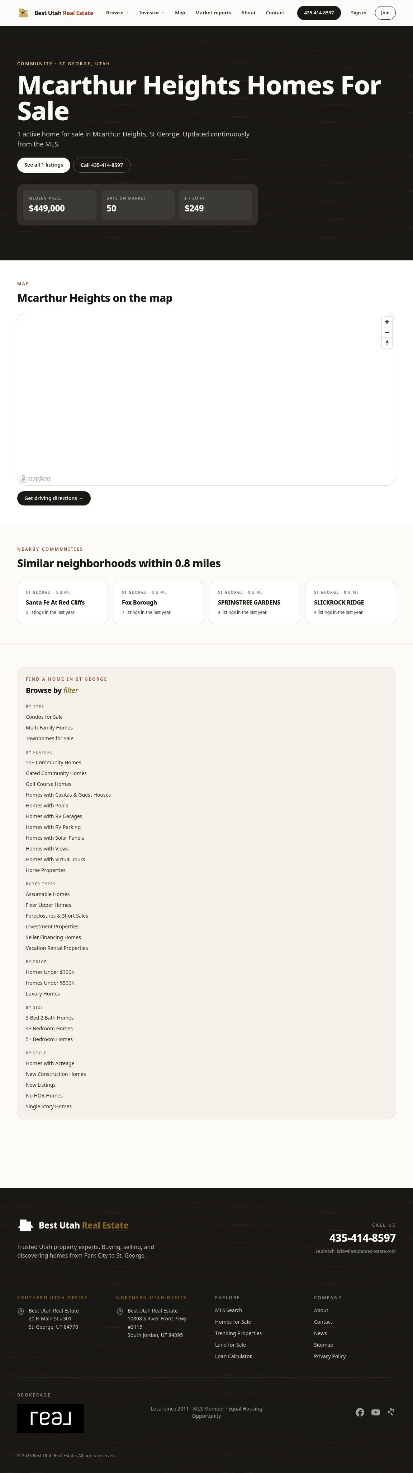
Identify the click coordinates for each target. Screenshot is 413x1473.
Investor (152, 12)
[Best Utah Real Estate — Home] (55, 12)
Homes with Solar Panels (55, 837)
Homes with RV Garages (54, 816)
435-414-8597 (319, 12)
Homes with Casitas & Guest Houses (68, 794)
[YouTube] (375, 1412)
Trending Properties (238, 1333)
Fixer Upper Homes (48, 904)
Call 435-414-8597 (102, 165)
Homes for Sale (233, 1321)
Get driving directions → (54, 498)
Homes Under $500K (50, 982)
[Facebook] (360, 1412)
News (320, 1333)
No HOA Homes (44, 1095)
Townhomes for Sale (49, 738)
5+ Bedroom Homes (49, 1039)
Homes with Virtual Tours (55, 859)
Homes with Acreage (50, 1063)
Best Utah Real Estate (54, 1456)
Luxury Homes (43, 993)
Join (385, 12)
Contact (275, 12)
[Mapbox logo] (35, 479)
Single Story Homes (49, 1106)
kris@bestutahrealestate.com (366, 1251)
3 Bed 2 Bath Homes (49, 1017)
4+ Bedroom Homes (49, 1028)
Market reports (213, 12)
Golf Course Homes (48, 783)
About (248, 12)
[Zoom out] (387, 332)
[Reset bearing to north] (387, 342)
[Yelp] (391, 1412)
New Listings (41, 1084)
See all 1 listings (43, 164)
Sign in (358, 12)
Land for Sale (230, 1344)
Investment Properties (52, 926)
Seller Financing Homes (53, 937)
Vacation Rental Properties (57, 948)
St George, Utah (84, 64)
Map (180, 12)
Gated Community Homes (56, 773)
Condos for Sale (44, 716)
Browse (117, 12)
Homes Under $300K (50, 972)
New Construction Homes (56, 1074)
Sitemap (323, 1344)
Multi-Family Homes (49, 727)
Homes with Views (47, 848)
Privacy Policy (330, 1356)
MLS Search (228, 1310)
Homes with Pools (47, 805)
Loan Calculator (233, 1356)
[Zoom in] (387, 322)
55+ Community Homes (53, 762)
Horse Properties (46, 870)
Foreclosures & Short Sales (57, 915)
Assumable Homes (48, 894)
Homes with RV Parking (53, 827)
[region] (206, 399)
